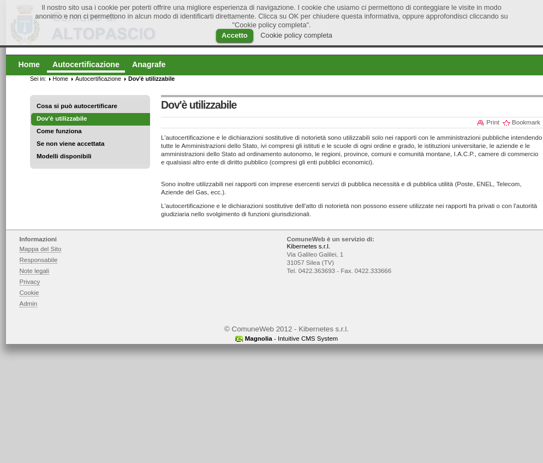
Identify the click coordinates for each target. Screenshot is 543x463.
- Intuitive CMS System (291, 338)
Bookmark (526, 122)
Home (60, 78)
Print (492, 122)
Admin (29, 303)
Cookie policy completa (296, 35)
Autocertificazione (98, 78)
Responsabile (39, 260)
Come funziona (59, 131)
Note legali (35, 271)
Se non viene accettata (70, 143)
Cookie (29, 292)
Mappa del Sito (41, 249)
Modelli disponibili (64, 156)
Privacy (30, 281)
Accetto (235, 35)
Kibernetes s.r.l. (308, 246)
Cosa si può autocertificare (77, 106)
